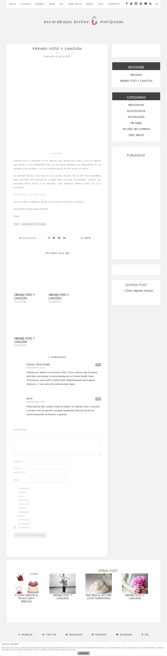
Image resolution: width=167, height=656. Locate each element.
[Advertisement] (136, 207)
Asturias (26, 4)
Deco (52, 4)
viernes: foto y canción (134, 597)
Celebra (40, 4)
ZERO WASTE (75, 4)
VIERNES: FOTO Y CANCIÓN (136, 80)
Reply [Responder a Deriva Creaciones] (98, 365)
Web (15, 480)
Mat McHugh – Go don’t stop (29, 195)
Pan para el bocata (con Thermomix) (98, 597)
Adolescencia (136, 111)
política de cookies (31, 650)
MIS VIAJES (136, 123)
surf (17, 224)
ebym (88, 238)
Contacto (114, 4)
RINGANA (136, 74)
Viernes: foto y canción (24, 296)
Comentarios (28, 238)
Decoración (136, 117)
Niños (89, 4)
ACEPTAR (83, 653)
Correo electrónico (19, 470)
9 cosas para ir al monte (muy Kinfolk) (26, 598)
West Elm (57, 154)
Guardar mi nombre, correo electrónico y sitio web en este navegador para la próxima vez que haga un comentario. (24, 508)
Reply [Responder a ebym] (98, 399)
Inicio (12, 4)
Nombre (18, 462)
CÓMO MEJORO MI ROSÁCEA (141, 290)
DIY (62, 4)
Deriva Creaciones (38, 364)
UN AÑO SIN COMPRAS (136, 129)
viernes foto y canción (34, 224)
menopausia (136, 105)
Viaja (101, 4)
